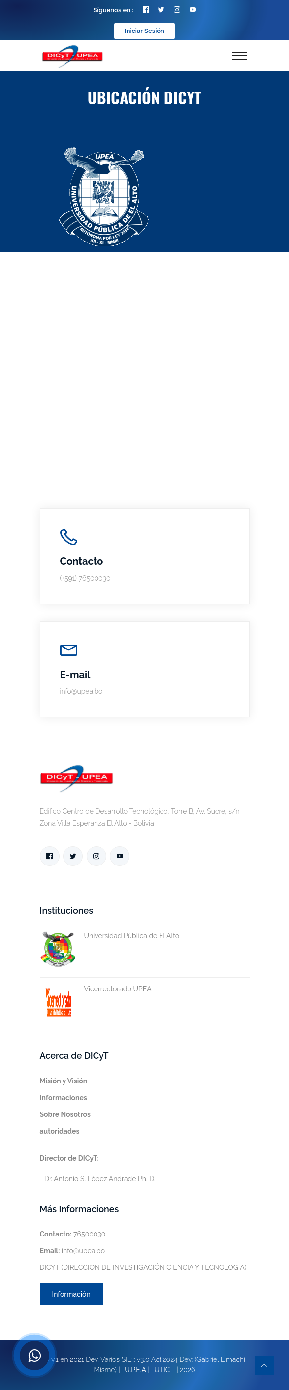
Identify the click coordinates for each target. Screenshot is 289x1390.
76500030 (73, 1234)
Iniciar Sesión (144, 30)
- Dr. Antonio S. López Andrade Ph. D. (98, 1168)
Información (71, 1294)
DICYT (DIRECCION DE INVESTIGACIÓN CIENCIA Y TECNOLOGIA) (143, 1267)
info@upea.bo (72, 1251)
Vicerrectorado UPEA (96, 989)
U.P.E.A (135, 1370)
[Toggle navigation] (240, 55)
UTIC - (164, 1370)
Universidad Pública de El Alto (110, 936)
